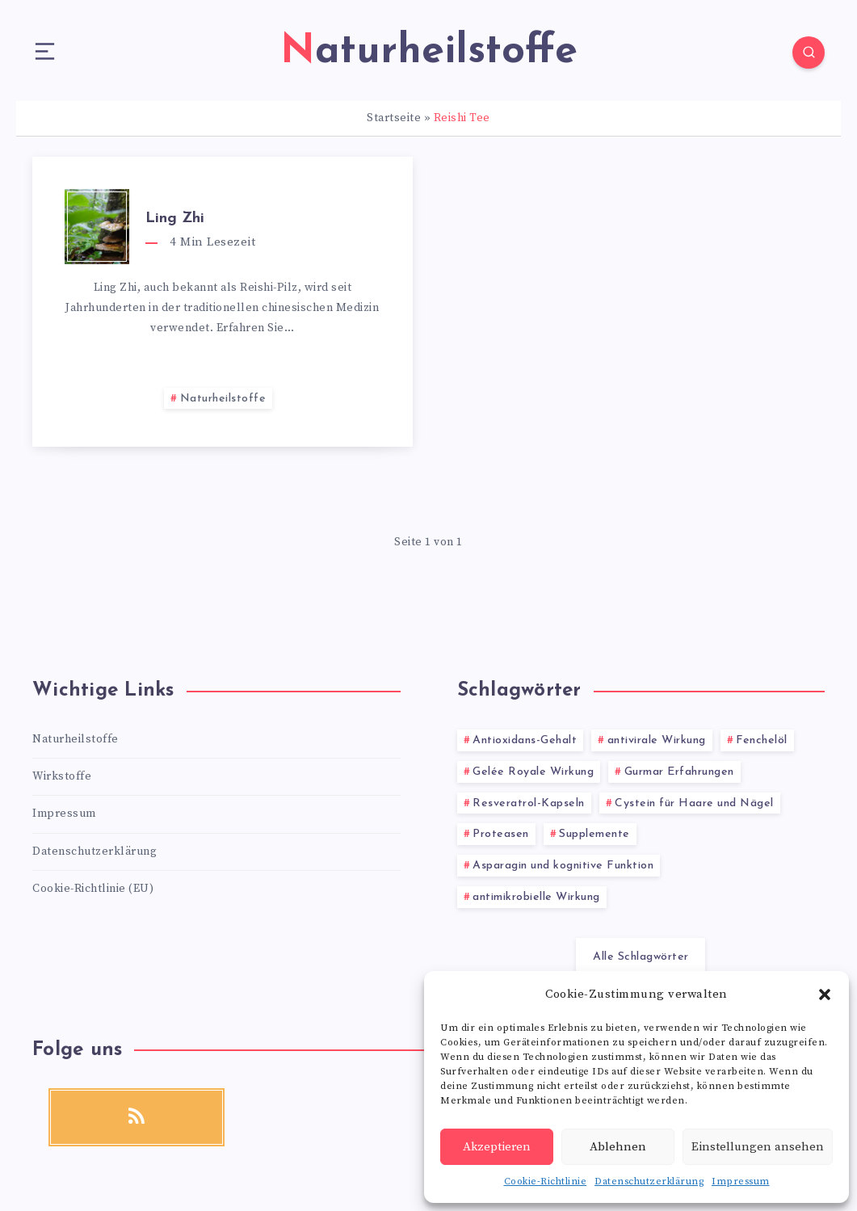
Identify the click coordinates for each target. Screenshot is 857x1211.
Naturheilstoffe (223, 399)
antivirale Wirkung (656, 740)
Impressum (741, 1181)
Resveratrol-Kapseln (529, 803)
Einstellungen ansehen (757, 1146)
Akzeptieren (497, 1146)
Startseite (394, 118)
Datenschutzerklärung (649, 1181)
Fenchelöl (762, 740)
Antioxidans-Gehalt (525, 740)
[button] (825, 994)
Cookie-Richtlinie (545, 1181)
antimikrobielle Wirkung (536, 897)
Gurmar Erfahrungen (679, 772)
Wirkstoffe (61, 776)
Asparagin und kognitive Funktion (563, 866)
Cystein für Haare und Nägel (694, 803)
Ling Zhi (174, 218)
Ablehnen (618, 1146)
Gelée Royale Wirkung (533, 772)
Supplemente (594, 834)
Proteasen (501, 834)
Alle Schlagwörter (641, 957)
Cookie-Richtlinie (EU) (92, 888)
